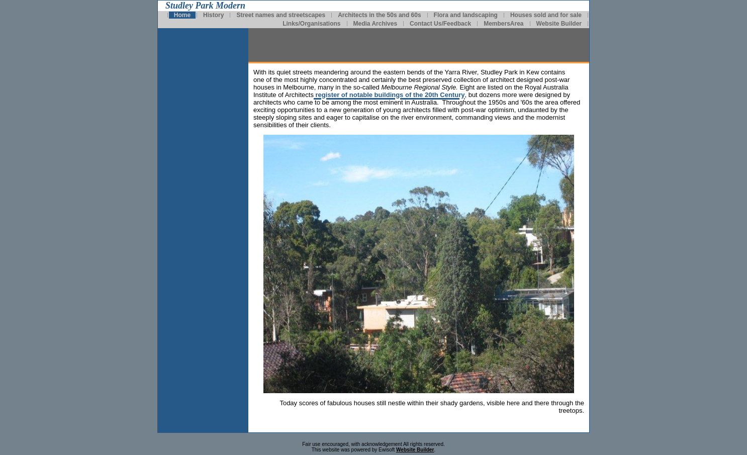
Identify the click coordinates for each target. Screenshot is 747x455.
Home (182, 15)
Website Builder (559, 23)
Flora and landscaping (466, 15)
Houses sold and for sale (546, 15)
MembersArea (503, 23)
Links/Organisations (311, 23)
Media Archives (375, 23)
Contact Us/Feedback (440, 23)
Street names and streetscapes (280, 15)
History (213, 15)
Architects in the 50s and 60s (379, 15)
